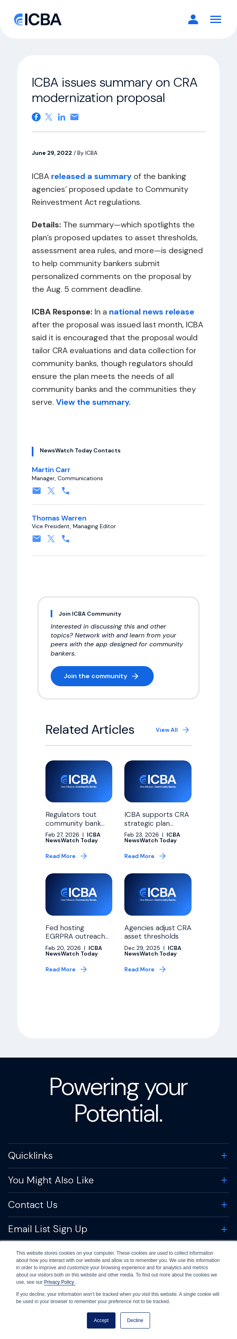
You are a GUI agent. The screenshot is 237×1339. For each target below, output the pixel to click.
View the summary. (93, 402)
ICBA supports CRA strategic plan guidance (156, 823)
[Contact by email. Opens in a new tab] (36, 493)
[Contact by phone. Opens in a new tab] (65, 493)
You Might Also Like (51, 1180)
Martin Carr (51, 469)
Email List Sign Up (47, 1228)
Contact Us (33, 1204)
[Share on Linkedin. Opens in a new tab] (61, 117)
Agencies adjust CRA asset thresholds (158, 932)
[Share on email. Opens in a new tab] (74, 117)
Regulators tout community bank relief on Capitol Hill (77, 823)
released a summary (92, 176)
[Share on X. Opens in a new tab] (49, 117)
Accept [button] (101, 1320)
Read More (60, 856)
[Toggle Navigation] (215, 19)
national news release (151, 311)
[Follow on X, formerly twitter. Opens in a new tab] (51, 493)
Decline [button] (135, 1320)
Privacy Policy (59, 1282)
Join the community (109, 677)
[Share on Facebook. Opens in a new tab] (36, 116)
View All (167, 729)
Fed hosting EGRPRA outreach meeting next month (75, 941)
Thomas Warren (59, 518)
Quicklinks (30, 1155)
